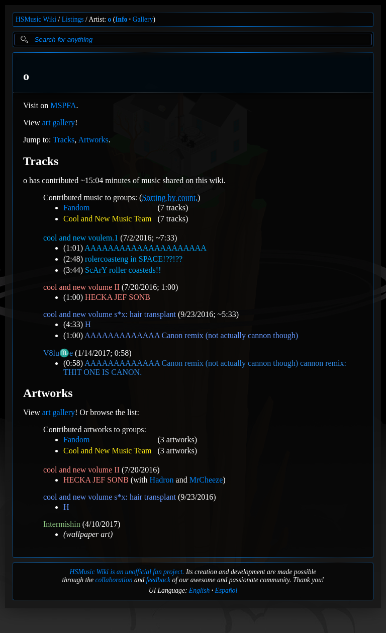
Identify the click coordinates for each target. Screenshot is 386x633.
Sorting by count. (170, 197)
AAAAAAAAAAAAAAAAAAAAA (145, 248)
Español (226, 590)
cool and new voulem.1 (80, 237)
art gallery (58, 122)
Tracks (63, 139)
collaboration (113, 580)
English (199, 590)
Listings (73, 19)
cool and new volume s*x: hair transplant (109, 314)
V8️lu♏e (58, 353)
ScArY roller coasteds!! (123, 270)
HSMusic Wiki (36, 19)
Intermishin (61, 524)
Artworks (93, 139)
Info (121, 19)
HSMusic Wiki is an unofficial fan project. (127, 572)
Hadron (162, 480)
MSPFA (63, 105)
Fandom (76, 207)
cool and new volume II (81, 287)
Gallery (143, 19)
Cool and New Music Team (107, 218)
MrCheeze (206, 480)
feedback (158, 580)
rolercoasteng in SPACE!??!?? (133, 259)
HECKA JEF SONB (117, 297)
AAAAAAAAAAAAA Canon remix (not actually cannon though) (191, 335)
